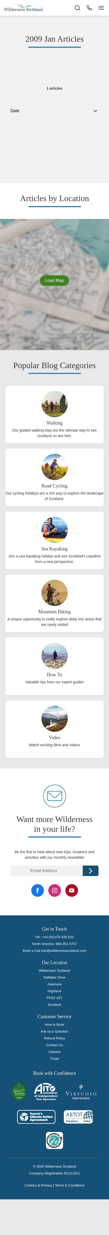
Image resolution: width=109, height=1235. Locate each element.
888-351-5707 (66, 944)
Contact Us (54, 1045)
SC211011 (72, 1173)
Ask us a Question (55, 1031)
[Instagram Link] (54, 890)
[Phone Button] (89, 8)
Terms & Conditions (70, 1185)
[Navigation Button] (101, 8)
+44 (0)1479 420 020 (58, 937)
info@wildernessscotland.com (63, 951)
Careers (54, 1052)
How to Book (54, 1025)
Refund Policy (54, 1038)
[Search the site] (77, 8)
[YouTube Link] (71, 890)
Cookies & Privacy (38, 1185)
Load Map (54, 280)
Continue (90, 871)
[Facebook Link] (37, 890)
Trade (54, 1059)
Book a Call (31, 951)
